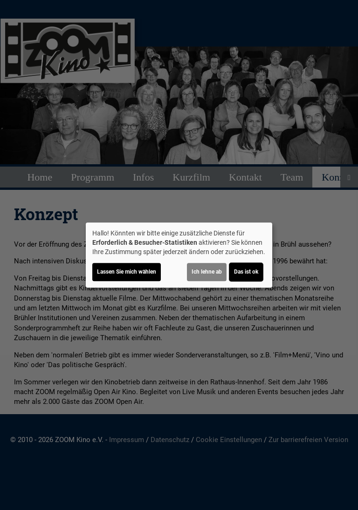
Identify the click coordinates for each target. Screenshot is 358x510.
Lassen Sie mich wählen (126, 271)
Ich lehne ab (207, 271)
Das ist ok (246, 271)
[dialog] (179, 255)
